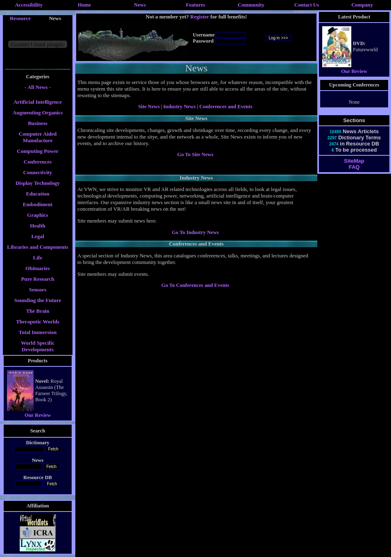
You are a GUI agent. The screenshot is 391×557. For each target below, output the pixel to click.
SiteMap (354, 161)
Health (37, 226)
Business (37, 123)
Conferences (38, 162)
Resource (20, 18)
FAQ (354, 167)
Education (37, 194)
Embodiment (37, 204)
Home (84, 5)
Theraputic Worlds (37, 321)
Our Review (38, 415)
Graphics (37, 215)
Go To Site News (195, 154)
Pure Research (37, 279)
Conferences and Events (226, 106)
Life (37, 258)
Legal (37, 236)
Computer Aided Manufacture (38, 137)
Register (199, 17)
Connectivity (37, 172)
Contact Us (306, 5)
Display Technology (38, 183)
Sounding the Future (37, 300)
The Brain (38, 311)
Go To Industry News (195, 232)
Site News (148, 106)
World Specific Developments (37, 346)
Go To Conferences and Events (195, 285)
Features (195, 5)
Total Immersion (38, 332)
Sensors (38, 289)
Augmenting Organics (38, 112)
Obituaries (37, 268)
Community (251, 5)
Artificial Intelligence (38, 102)
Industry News (180, 106)
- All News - (38, 87)
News (140, 5)
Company (362, 5)
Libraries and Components (37, 247)
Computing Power (37, 151)
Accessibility (29, 5)
